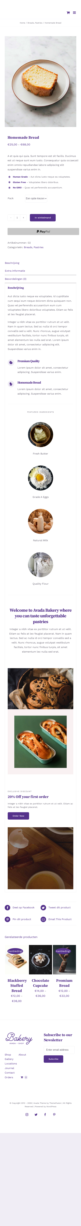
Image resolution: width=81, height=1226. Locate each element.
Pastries (38, 247)
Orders (9, 1077)
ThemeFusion (55, 1103)
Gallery (9, 1059)
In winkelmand (43, 217)
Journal (9, 1068)
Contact (10, 1072)
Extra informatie (15, 270)
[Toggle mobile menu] (74, 12)
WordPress (51, 1106)
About (22, 1054)
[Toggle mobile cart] (68, 12)
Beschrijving (12, 262)
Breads (28, 247)
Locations (11, 1063)
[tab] (40, 263)
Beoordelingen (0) (15, 278)
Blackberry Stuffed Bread (17, 985)
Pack (11, 198)
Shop (8, 1054)
